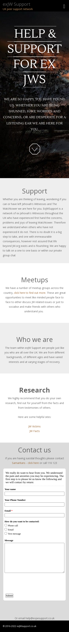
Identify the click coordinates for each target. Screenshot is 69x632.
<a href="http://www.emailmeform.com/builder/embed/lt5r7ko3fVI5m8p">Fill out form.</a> (34, 540)
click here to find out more (29, 293)
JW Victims (34, 426)
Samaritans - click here (25, 463)
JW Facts (34, 431)
